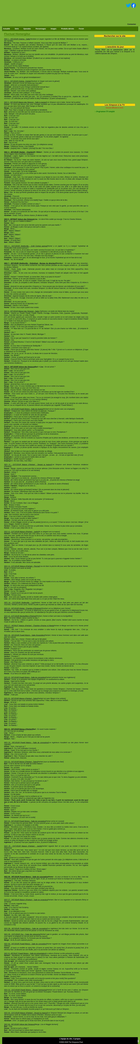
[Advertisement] (114, 78)
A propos (76, 1039)
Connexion (131, 24)
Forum (81, 29)
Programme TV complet (105, 112)
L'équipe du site (66, 1039)
